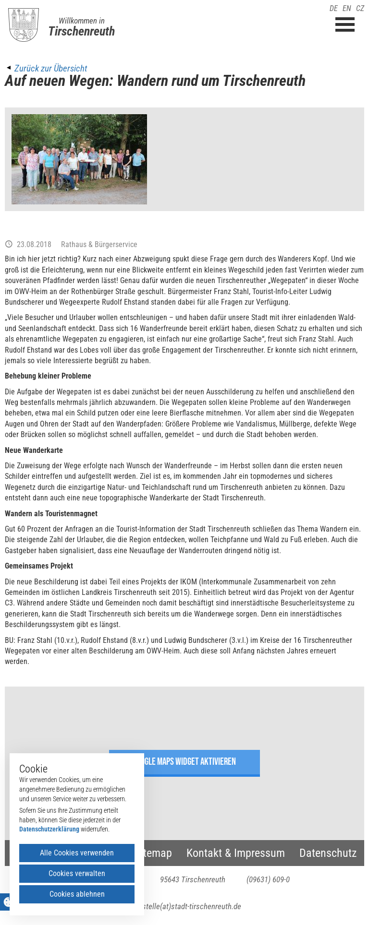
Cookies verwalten (77, 873)
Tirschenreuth (81, 31)
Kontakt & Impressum (235, 853)
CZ (360, 8)
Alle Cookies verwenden (77, 852)
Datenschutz (328, 853)
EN (347, 8)
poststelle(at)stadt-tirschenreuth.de (184, 906)
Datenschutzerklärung (49, 829)
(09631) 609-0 (268, 879)
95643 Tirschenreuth (192, 879)
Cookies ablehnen (77, 894)
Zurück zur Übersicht (50, 68)
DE (334, 8)
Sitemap (153, 853)
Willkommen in (82, 20)
